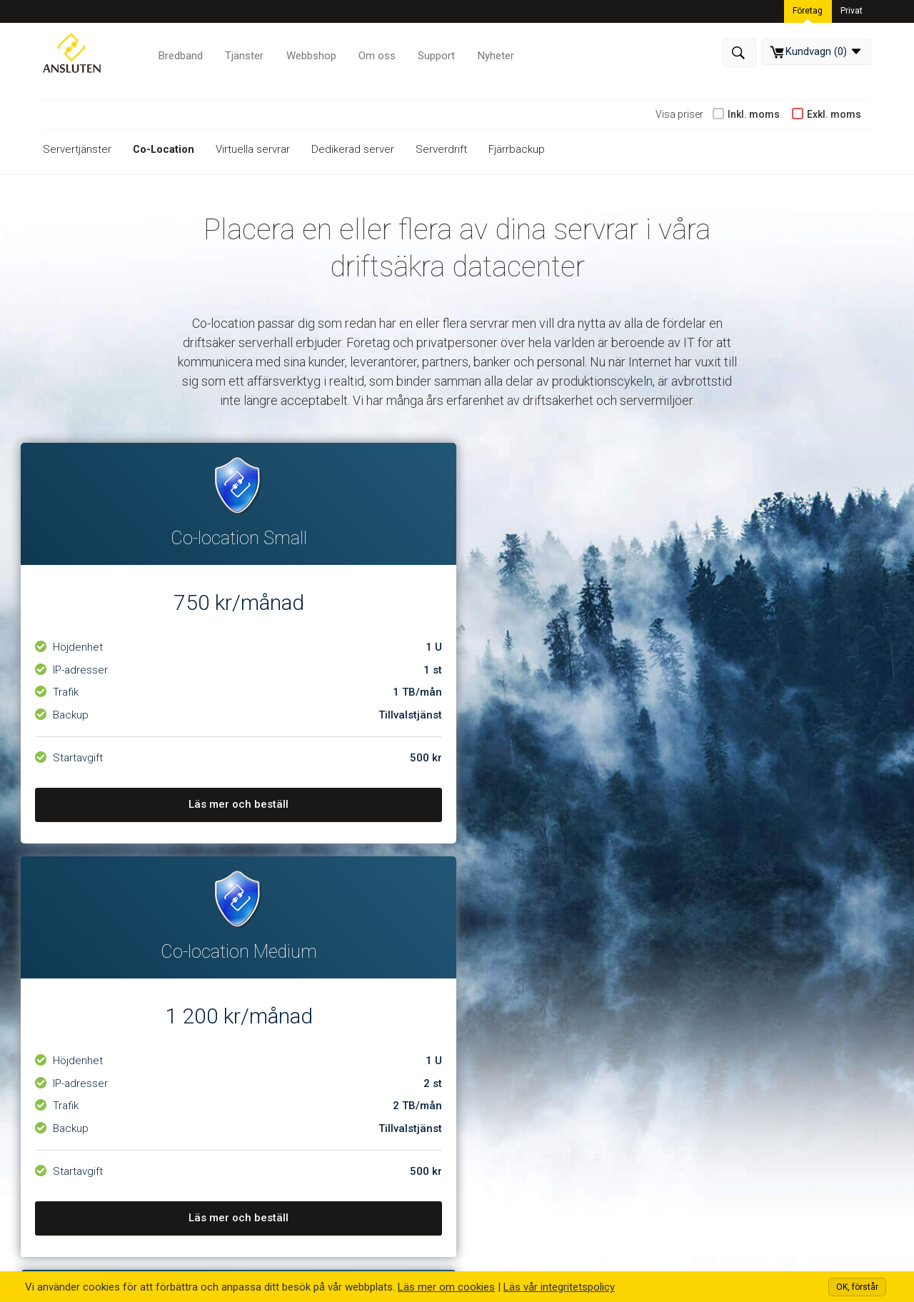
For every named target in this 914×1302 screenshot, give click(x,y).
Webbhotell (320, 1004)
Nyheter (491, 53)
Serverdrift (442, 149)
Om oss (374, 53)
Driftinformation (534, 1004)
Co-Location (164, 149)
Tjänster (243, 53)
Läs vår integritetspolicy (559, 1287)
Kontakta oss (122, 1044)
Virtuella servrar (254, 149)
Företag (808, 10)
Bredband (181, 53)
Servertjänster (77, 149)
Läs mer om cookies (446, 1287)
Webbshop (310, 53)
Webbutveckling (330, 1064)
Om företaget (122, 1004)
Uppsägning (524, 1064)
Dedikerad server (354, 149)
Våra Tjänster (301, 958)
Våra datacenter (128, 1064)
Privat (851, 10)
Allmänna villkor (533, 1044)
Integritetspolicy (534, 1024)
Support (433, 53)
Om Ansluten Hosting (119, 958)
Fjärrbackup (518, 149)
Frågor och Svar (534, 1083)
